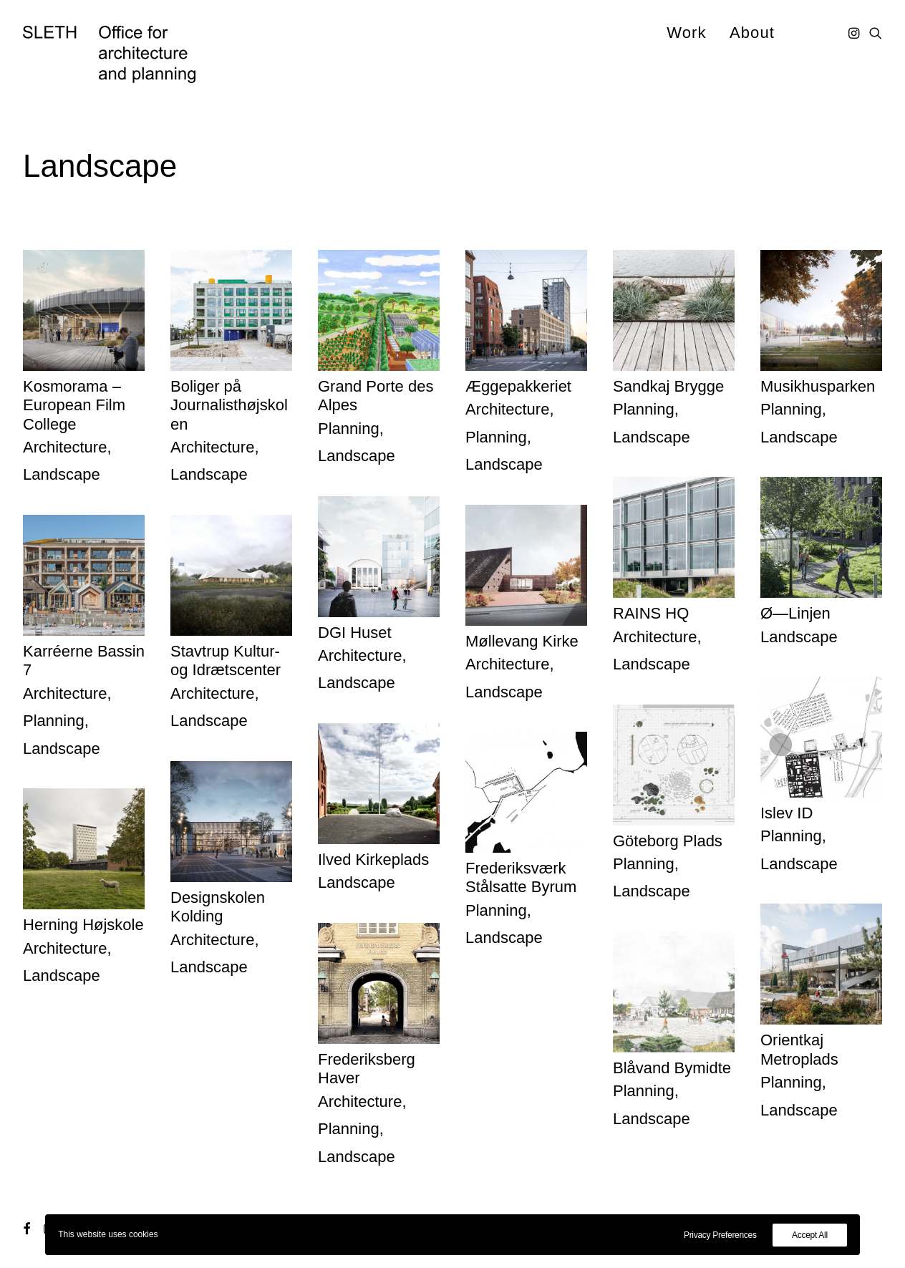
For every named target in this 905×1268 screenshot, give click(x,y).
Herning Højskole (83, 925)
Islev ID (786, 813)
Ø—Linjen (795, 613)
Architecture (65, 447)
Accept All (810, 1235)
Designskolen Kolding (217, 907)
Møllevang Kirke (522, 641)
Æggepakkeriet (518, 386)
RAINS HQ (651, 613)
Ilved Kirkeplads (373, 859)
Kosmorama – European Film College (74, 405)
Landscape (61, 474)
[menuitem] (686, 32)
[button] (855, 32)
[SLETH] (109, 54)
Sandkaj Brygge (668, 386)
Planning (348, 428)
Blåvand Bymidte (672, 1068)
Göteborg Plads (667, 841)
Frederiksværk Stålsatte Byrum (520, 877)
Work (686, 33)
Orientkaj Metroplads (799, 1049)
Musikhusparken (817, 386)
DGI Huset (355, 633)
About (752, 33)
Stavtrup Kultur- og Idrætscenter (225, 660)
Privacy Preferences (720, 1235)
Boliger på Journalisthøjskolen (229, 405)
